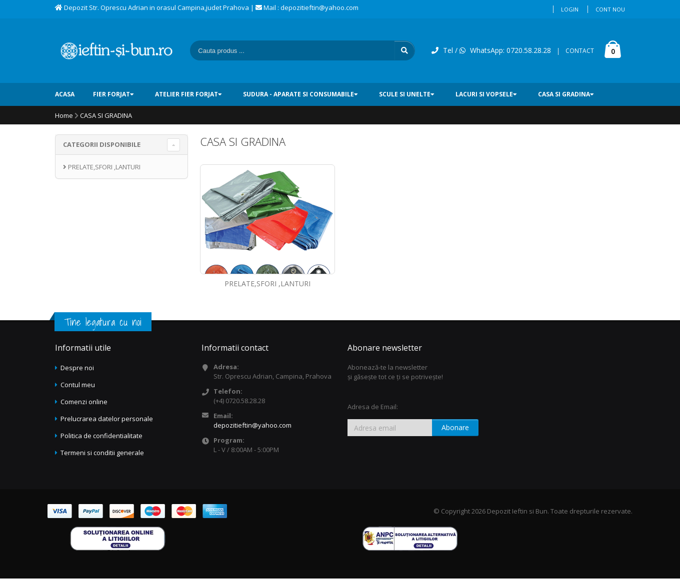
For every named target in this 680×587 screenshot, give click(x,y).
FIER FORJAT (113, 94)
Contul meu (77, 384)
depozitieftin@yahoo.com (253, 425)
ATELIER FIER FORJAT (188, 94)
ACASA (64, 94)
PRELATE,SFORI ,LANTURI (267, 283)
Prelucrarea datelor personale (106, 418)
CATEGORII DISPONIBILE (101, 144)
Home (64, 115)
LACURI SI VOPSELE (486, 94)
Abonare (455, 427)
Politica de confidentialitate (101, 435)
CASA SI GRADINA (566, 94)
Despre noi (77, 367)
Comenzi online (84, 401)
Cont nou (610, 9)
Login (569, 9)
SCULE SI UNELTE (406, 94)
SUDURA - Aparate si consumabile (300, 94)
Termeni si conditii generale (102, 452)
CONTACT (580, 50)
